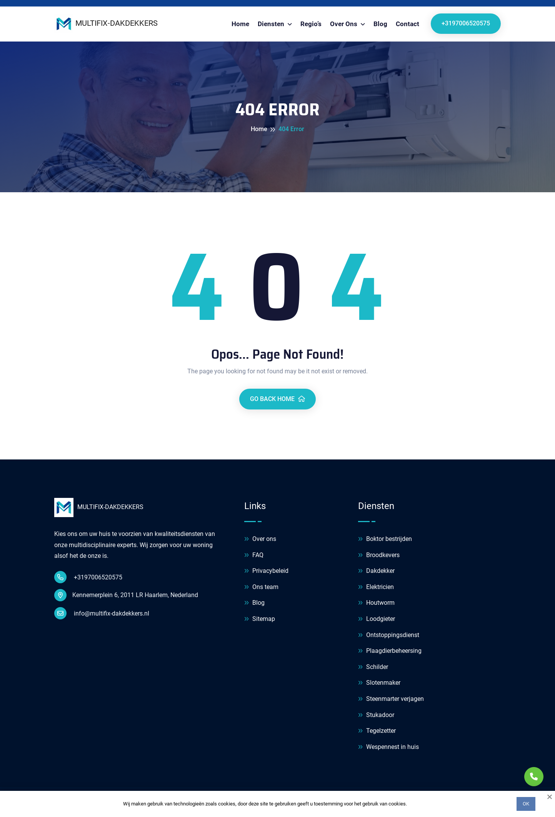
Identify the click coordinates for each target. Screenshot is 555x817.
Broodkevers (379, 555)
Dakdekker (376, 571)
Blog (380, 24)
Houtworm (376, 603)
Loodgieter (376, 619)
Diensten (272, 24)
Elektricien (376, 587)
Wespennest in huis (388, 747)
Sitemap (259, 619)
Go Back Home (277, 398)
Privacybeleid (266, 571)
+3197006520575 (466, 23)
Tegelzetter (377, 731)
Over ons (344, 24)
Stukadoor (376, 715)
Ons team (261, 587)
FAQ (253, 555)
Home (240, 24)
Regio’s (311, 24)
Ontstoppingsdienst (388, 635)
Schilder (373, 667)
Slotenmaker (379, 683)
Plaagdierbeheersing (390, 651)
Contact (407, 24)
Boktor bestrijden (385, 539)
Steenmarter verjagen (391, 699)
